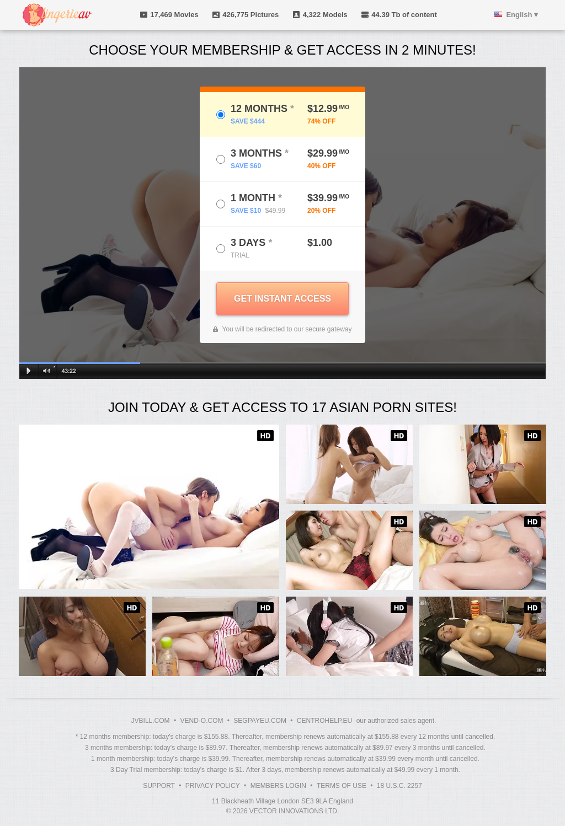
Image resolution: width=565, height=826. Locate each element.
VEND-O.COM (201, 721)
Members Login (278, 786)
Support (159, 786)
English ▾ (522, 14)
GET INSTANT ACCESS (282, 298)
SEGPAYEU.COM (259, 721)
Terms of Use (341, 786)
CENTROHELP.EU (324, 721)
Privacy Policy (212, 786)
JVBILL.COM (150, 721)
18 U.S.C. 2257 (399, 786)
